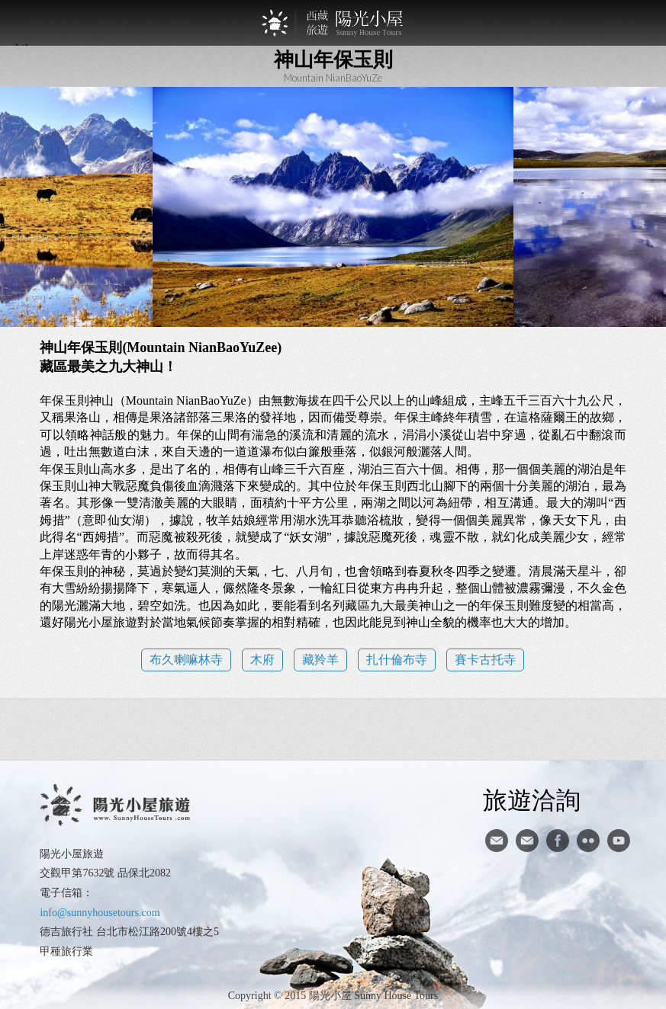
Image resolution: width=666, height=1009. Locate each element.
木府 (262, 659)
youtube (618, 840)
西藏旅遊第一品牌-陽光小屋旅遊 (333, 23)
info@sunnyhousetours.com (99, 912)
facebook (557, 840)
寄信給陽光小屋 (496, 840)
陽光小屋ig (527, 840)
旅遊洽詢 (532, 799)
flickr (588, 840)
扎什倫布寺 (396, 659)
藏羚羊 (320, 659)
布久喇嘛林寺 (186, 659)
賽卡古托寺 (485, 659)
